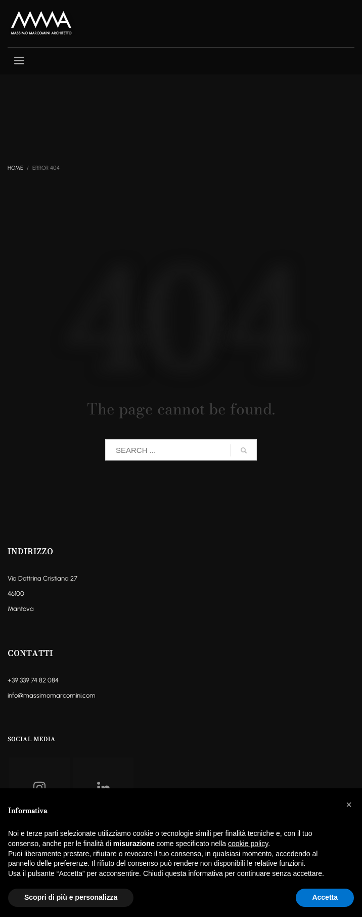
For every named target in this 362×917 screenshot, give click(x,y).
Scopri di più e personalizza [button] (70, 897)
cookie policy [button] (248, 843)
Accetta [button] (325, 897)
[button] (349, 804)
